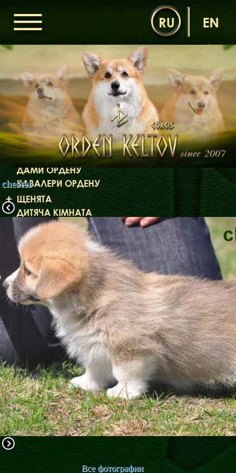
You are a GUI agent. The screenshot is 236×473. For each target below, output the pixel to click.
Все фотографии (112, 468)
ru (166, 22)
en (211, 22)
